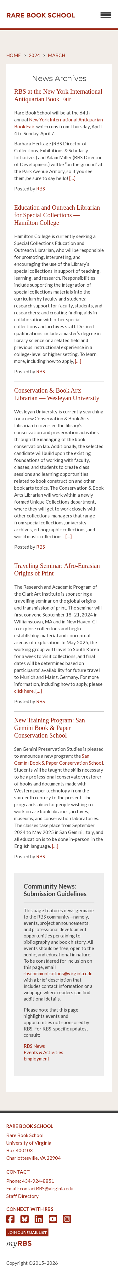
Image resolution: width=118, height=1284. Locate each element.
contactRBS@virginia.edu (46, 1188)
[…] (72, 178)
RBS (40, 188)
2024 (34, 55)
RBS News (34, 1046)
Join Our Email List (27, 1232)
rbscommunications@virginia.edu (58, 973)
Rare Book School (41, 15)
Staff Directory (22, 1196)
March (56, 55)
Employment (36, 1058)
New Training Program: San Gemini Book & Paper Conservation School (49, 728)
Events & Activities (43, 1052)
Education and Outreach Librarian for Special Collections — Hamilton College (57, 215)
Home (13, 55)
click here (24, 691)
